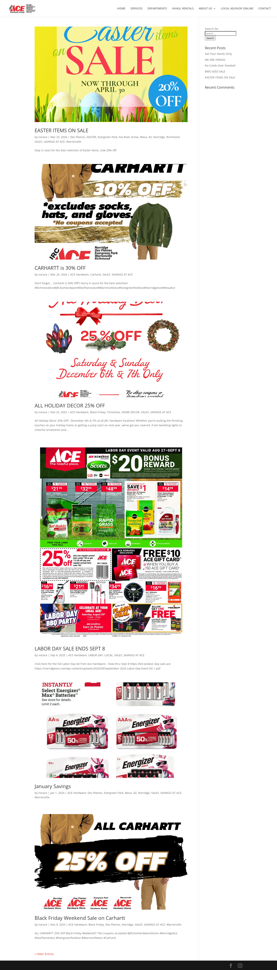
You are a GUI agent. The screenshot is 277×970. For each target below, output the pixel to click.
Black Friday (97, 412)
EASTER (91, 137)
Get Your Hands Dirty (218, 54)
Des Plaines (77, 137)
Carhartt (95, 274)
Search (210, 38)
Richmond (172, 137)
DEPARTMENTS (157, 8)
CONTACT (264, 8)
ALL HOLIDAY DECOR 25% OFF (70, 405)
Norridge (159, 137)
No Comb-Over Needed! (220, 65)
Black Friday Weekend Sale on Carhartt (80, 917)
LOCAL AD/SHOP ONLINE (237, 8)
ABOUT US (205, 8)
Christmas (113, 412)
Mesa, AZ (146, 137)
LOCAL (108, 655)
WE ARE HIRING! (215, 60)
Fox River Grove (128, 137)
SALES (38, 141)
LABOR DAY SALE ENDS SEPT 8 (70, 648)
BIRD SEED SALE (215, 71)
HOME (121, 8)
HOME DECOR (130, 412)
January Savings (53, 786)
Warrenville (73, 141)
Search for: (212, 29)
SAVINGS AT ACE (54, 141)
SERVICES (136, 8)
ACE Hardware (79, 274)
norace (42, 137)
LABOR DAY (95, 655)
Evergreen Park (107, 137)
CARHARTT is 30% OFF (60, 267)
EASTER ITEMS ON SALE (61, 130)
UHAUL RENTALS (183, 8)
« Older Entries (44, 954)
